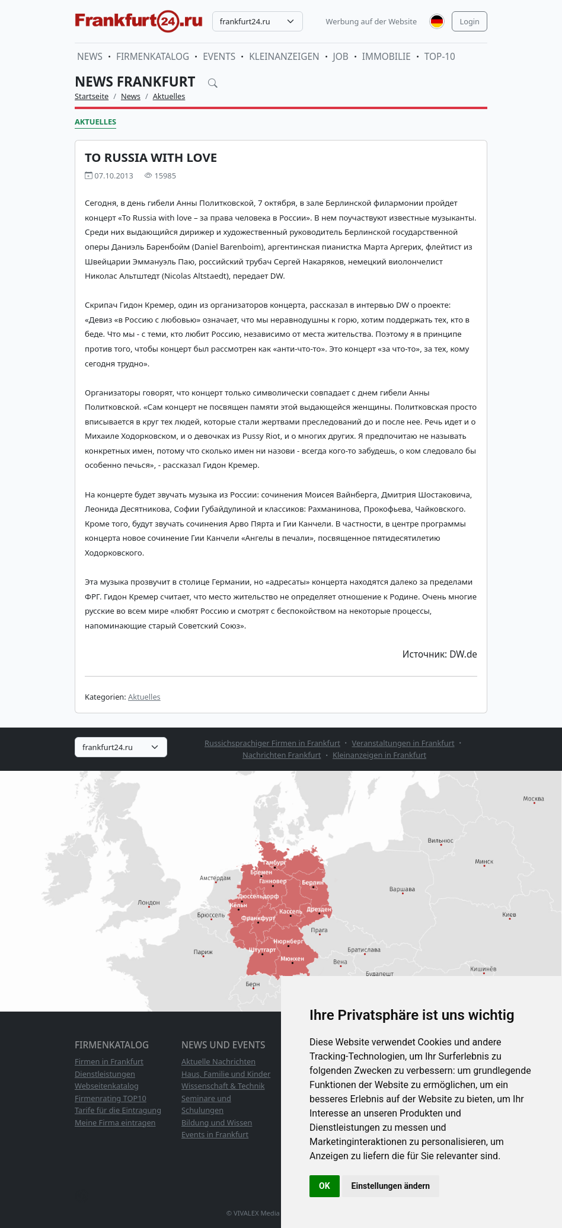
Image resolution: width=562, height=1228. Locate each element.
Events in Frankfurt (214, 1134)
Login (469, 21)
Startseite (91, 96)
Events (219, 56)
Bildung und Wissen (216, 1122)
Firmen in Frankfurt (109, 1061)
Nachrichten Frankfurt (281, 754)
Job (341, 56)
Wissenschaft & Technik (223, 1085)
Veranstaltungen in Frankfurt (403, 743)
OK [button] (324, 1186)
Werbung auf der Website (371, 21)
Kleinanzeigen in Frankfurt (379, 754)
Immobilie (386, 56)
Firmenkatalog (152, 56)
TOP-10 (439, 56)
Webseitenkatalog (107, 1085)
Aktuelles (169, 96)
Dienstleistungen (105, 1073)
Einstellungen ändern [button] (391, 1186)
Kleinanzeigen (284, 56)
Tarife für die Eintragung (118, 1110)
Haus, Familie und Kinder (225, 1073)
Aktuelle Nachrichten (218, 1061)
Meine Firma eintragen (115, 1122)
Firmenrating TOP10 (110, 1098)
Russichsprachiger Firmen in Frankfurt (272, 743)
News (90, 56)
